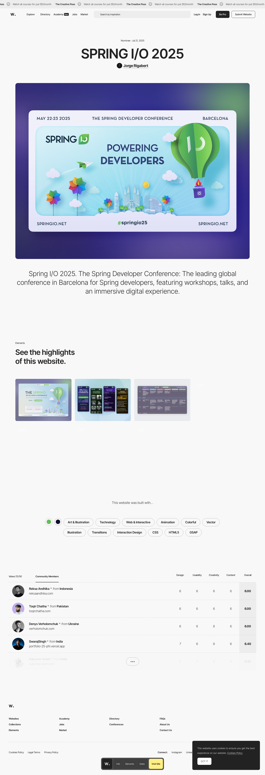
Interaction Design (129, 532)
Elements (129, 763)
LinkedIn (190, 752)
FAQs (162, 718)
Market (84, 14)
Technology (108, 522)
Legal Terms (34, 752)
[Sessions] (162, 400)
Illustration (74, 532)
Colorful (190, 522)
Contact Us (166, 730)
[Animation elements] (222, 400)
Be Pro (222, 14)
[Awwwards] (13, 14)
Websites (14, 718)
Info (118, 763)
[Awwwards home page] (107, 764)
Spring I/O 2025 (132, 53)
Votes (142, 763)
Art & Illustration (78, 522)
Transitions (99, 532)
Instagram (177, 752)
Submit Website (243, 14)
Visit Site (156, 763)
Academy (61, 14)
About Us (165, 724)
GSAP (194, 532)
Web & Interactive (138, 522)
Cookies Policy (16, 752)
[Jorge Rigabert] (132, 65)
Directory (45, 14)
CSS (155, 532)
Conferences (116, 724)
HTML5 (174, 532)
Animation (168, 522)
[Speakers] (103, 445)
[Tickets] (43, 445)
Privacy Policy (51, 752)
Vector (211, 522)
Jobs (74, 14)
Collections (15, 724)
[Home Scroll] (162, 445)
